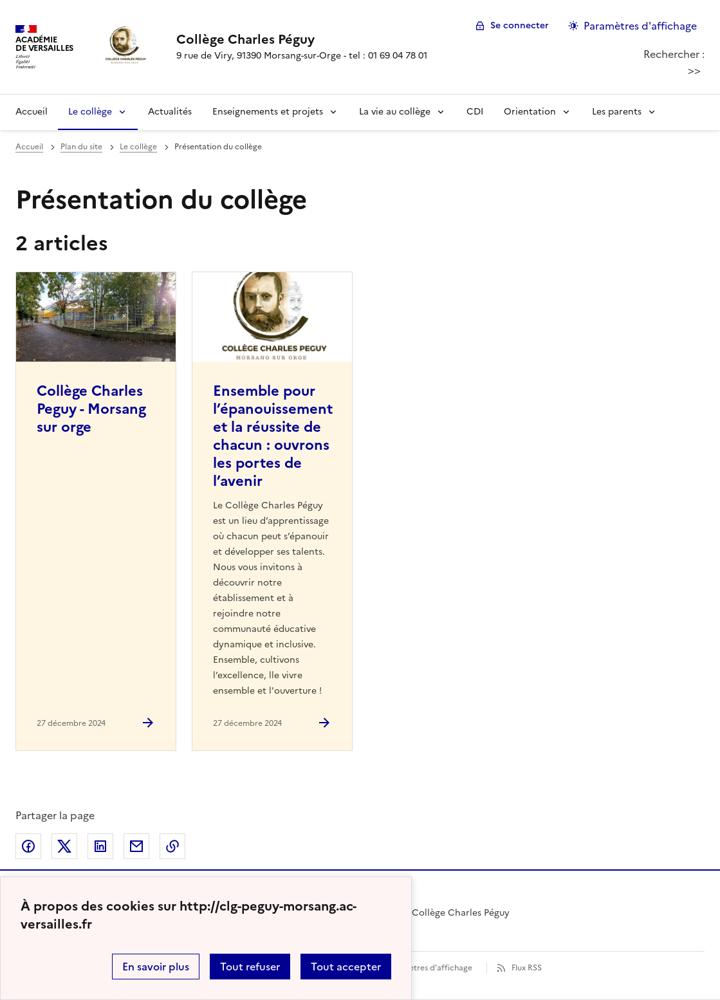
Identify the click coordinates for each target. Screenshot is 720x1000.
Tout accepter (346, 966)
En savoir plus (155, 966)
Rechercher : (674, 54)
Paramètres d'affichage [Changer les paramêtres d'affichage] (640, 25)
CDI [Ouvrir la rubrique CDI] (474, 111)
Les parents (617, 111)
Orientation (530, 111)
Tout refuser (250, 966)
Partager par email (136, 846)
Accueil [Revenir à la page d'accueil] (31, 111)
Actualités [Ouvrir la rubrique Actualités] (170, 111)
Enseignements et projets (267, 111)
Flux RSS (527, 968)
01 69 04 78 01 (397, 55)
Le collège (90, 111)
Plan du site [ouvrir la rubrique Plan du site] (81, 147)
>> (694, 70)
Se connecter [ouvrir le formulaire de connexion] (519, 25)
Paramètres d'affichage (428, 968)
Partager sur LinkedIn (100, 846)
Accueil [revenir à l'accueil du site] (29, 147)
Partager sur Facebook (28, 846)
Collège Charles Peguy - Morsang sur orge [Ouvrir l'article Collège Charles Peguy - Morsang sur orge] (91, 409)
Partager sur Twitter (64, 846)
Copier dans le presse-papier (172, 846)
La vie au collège (394, 111)
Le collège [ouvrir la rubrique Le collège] (138, 147)
